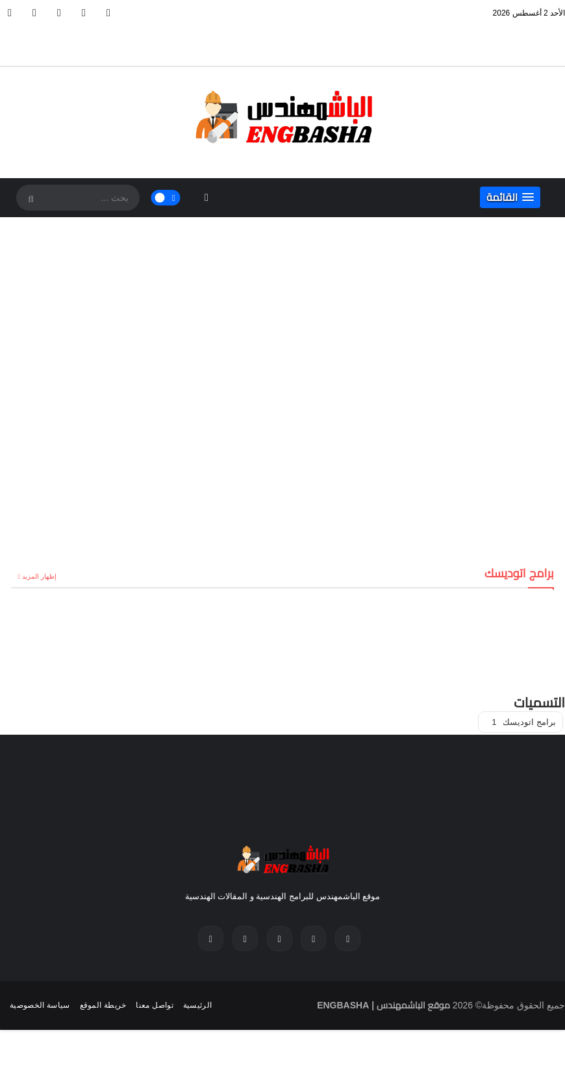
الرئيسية (197, 1005)
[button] (510, 197)
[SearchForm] (29, 199)
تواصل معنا (154, 1005)
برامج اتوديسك (524, 722)
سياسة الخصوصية (40, 1005)
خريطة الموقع (103, 1005)
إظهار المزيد (39, 576)
